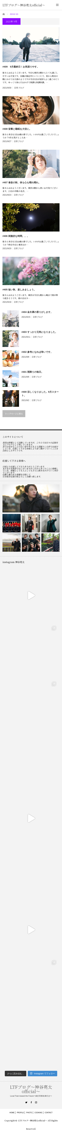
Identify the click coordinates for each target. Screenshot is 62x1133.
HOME (11, 1113)
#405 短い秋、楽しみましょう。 (19, 289)
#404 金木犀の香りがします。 (37, 312)
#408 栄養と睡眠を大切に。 (16, 129)
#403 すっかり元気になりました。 (39, 332)
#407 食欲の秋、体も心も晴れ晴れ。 (21, 182)
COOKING (38, 1113)
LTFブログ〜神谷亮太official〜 (23, 4)
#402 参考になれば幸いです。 (37, 352)
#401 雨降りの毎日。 (32, 372)
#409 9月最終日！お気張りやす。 (20, 66)
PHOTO (29, 1113)
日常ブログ (19, 88)
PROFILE (20, 1113)
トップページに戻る (14, 413)
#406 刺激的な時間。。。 (15, 236)
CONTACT (49, 1113)
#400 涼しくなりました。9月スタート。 (40, 394)
